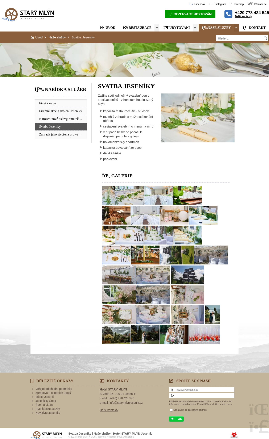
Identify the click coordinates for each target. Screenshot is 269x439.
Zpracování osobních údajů (53, 392)
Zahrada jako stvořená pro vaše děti (63, 134)
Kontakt (254, 27)
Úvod (27, 14)
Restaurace (137, 27)
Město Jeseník (45, 396)
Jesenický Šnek (46, 400)
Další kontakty (243, 16)
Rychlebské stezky (48, 408)
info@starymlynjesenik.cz (126, 402)
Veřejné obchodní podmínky (54, 388)
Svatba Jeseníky (50, 126)
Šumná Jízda (44, 404)
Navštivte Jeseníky (48, 412)
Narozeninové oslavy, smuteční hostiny (63, 119)
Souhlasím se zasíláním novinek (190, 410)
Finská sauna (48, 103)
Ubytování (177, 27)
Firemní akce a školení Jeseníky (60, 111)
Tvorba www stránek (234, 435)
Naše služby (216, 27)
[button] (257, 3)
